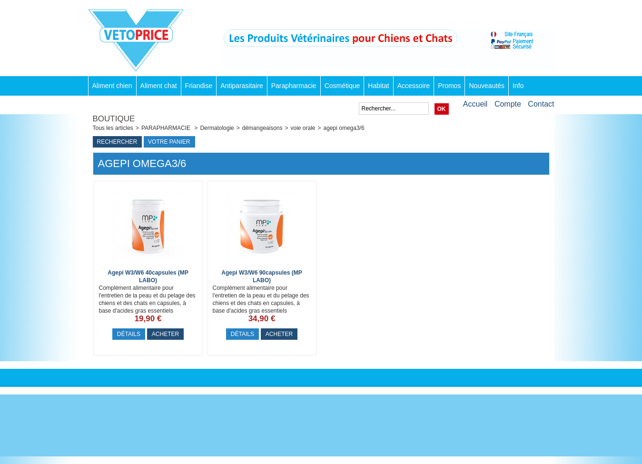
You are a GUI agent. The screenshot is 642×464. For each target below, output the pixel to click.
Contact (541, 104)
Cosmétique (342, 85)
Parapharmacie (293, 85)
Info (518, 85)
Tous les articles (113, 128)
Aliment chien (112, 85)
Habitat (378, 85)
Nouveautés (486, 85)
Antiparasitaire (241, 85)
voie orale (303, 128)
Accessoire (413, 85)
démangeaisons (262, 128)
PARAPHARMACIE (166, 128)
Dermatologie (217, 128)
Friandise (199, 85)
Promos (449, 85)
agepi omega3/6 (344, 128)
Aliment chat (158, 85)
